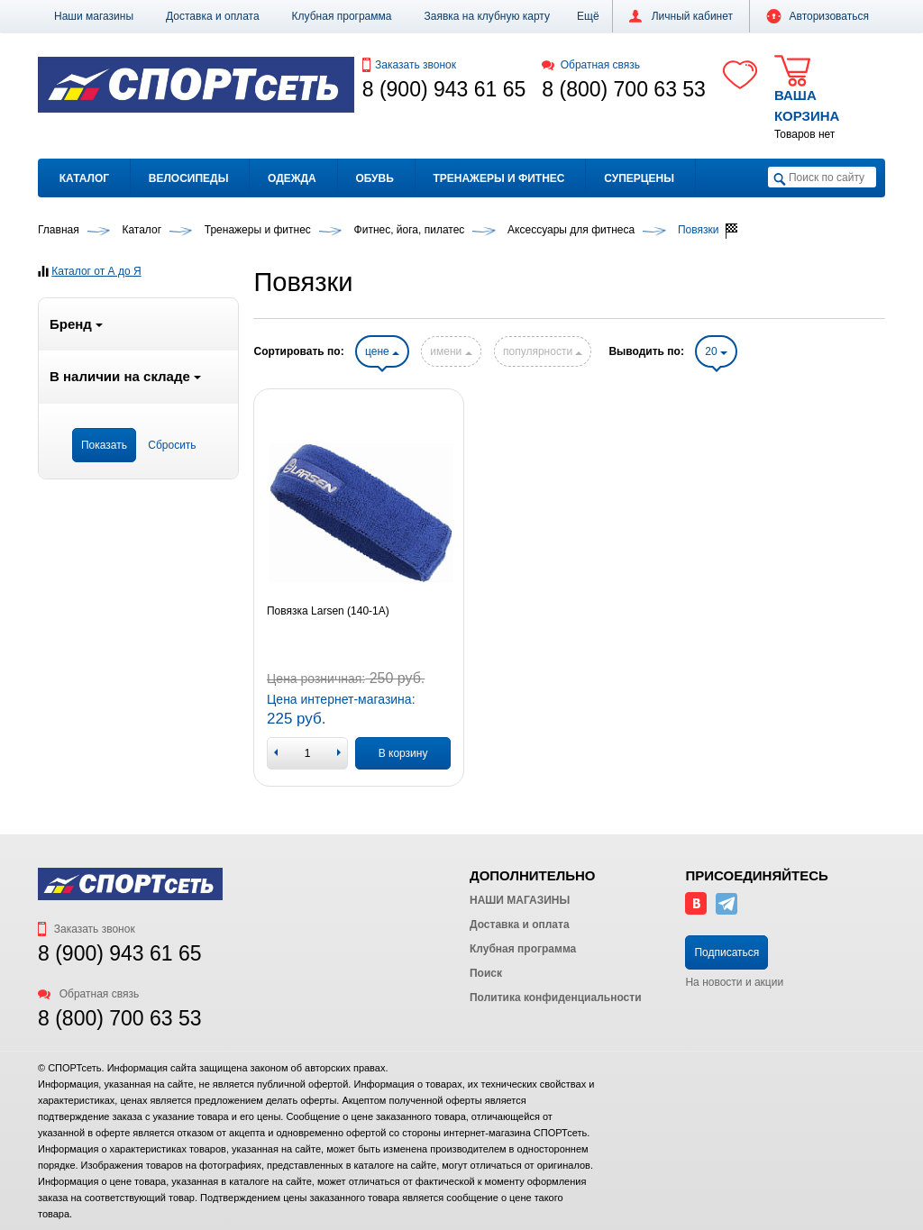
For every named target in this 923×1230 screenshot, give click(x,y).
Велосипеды (189, 178)
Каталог (84, 178)
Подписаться (726, 952)
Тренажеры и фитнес (498, 178)
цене (382, 351)
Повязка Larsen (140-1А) (328, 611)
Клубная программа (342, 16)
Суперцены (639, 178)
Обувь (374, 178)
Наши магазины (93, 16)
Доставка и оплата (213, 16)
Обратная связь (591, 65)
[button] (588, 16)
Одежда (292, 178)
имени (450, 351)
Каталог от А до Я (96, 271)
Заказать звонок (409, 65)
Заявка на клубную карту (487, 16)
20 (716, 351)
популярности (542, 351)
